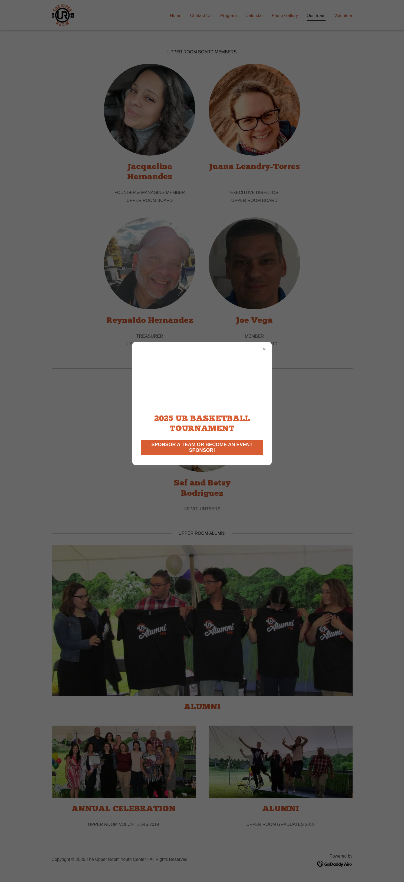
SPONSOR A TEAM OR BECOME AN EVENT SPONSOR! (201, 447)
